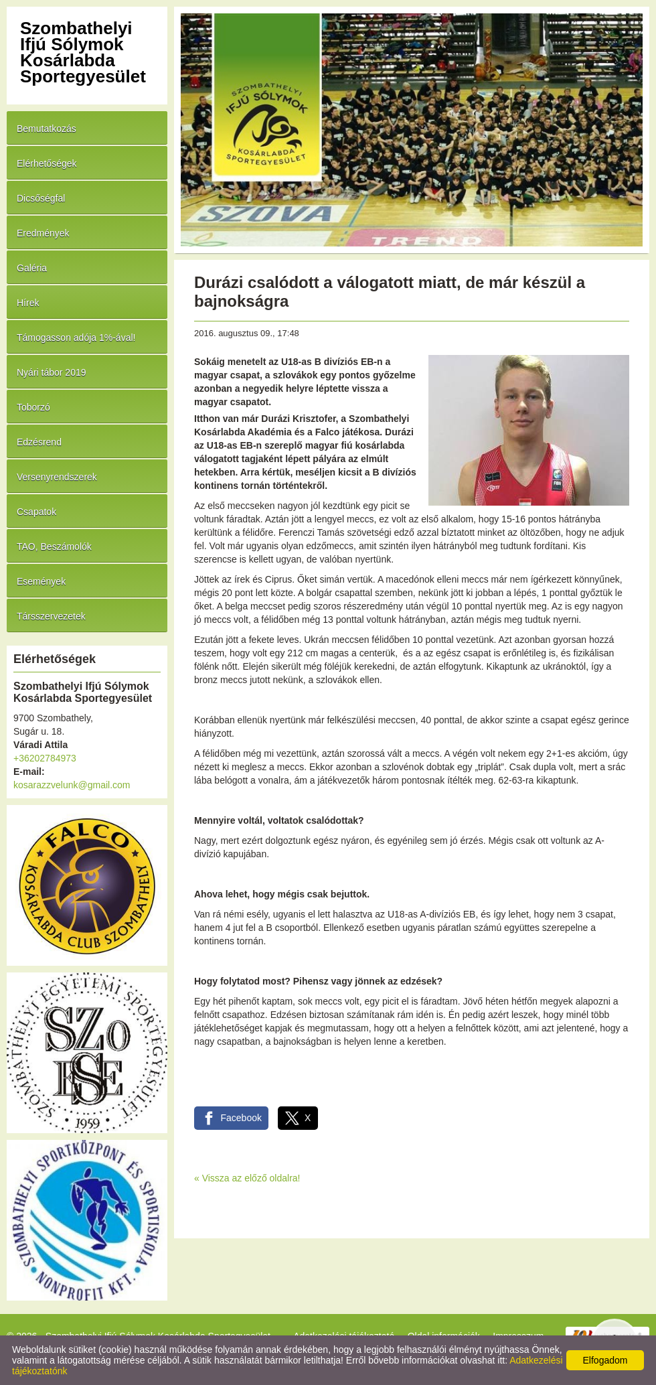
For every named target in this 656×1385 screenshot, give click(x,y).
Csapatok (36, 511)
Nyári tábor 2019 (51, 372)
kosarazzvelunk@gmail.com (72, 785)
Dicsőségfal (41, 198)
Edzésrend (39, 442)
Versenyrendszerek (57, 476)
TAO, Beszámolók (54, 546)
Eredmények (43, 233)
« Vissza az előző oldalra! (247, 1178)
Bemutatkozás (46, 128)
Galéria (32, 268)
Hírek (28, 302)
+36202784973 (44, 758)
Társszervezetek (51, 616)
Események (41, 581)
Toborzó (33, 407)
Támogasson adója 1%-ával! (76, 337)
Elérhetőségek (47, 163)
